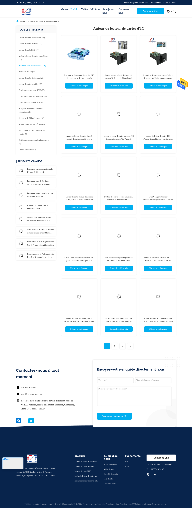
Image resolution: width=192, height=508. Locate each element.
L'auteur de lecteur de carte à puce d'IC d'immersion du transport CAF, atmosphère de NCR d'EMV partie (118, 200)
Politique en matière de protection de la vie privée (43, 504)
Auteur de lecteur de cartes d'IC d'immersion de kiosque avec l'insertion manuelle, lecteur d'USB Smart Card (158, 139)
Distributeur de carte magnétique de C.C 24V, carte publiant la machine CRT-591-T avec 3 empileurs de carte (40, 244)
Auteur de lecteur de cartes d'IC (47, 21)
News (127, 466)
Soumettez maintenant (114, 416)
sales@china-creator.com (31, 394)
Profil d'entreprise (110, 464)
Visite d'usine (109, 469)
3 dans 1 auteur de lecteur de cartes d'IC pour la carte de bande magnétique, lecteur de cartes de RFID (79, 261)
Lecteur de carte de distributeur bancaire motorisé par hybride (39, 182)
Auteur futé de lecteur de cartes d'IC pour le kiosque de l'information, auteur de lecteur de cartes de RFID (158, 78)
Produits (75, 9)
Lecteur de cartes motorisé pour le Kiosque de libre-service (40, 170)
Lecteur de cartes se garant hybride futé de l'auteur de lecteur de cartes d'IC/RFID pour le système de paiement (118, 261)
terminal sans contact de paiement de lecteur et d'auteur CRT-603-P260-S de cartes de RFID (40, 219)
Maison (64, 9)
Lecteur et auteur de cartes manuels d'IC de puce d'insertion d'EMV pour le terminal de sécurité (119, 139)
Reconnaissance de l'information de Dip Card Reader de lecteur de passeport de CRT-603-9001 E (40, 256)
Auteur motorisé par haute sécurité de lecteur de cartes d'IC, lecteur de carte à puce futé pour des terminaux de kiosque (158, 321)
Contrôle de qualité (111, 474)
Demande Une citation (150, 12)
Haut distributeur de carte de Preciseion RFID (37, 207)
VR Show (95, 9)
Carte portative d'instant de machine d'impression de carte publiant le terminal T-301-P (40, 232)
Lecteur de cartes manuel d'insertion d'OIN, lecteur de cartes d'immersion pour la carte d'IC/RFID (79, 200)
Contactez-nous (124, 11)
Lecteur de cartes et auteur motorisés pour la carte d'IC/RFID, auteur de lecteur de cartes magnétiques (118, 321)
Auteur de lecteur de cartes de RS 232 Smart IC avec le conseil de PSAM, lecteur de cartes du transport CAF (158, 261)
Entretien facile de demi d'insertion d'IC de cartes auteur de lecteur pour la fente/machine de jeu (79, 78)
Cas (126, 462)
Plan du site (108, 479)
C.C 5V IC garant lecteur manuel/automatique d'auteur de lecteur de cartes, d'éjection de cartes (158, 200)
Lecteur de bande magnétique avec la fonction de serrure (40, 194)
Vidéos (84, 9)
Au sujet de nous (108, 11)
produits (30, 21)
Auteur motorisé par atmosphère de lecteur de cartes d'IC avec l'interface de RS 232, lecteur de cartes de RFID (79, 321)
